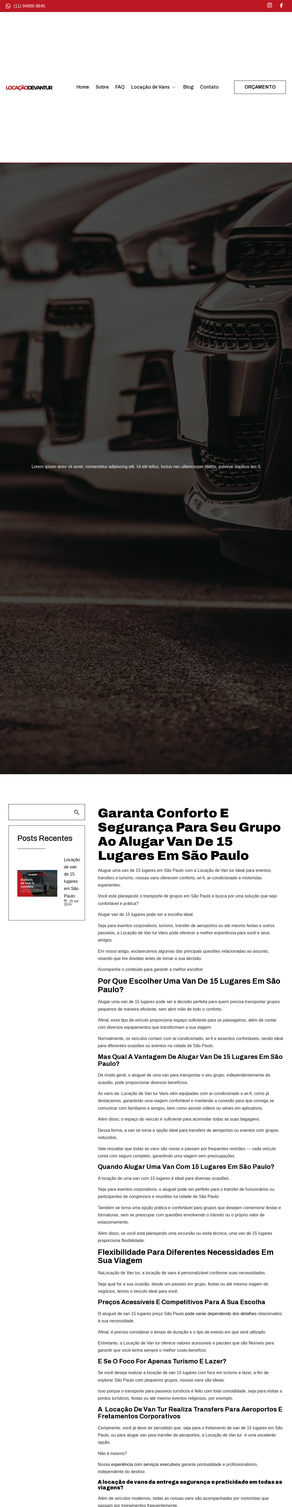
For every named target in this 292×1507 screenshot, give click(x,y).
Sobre (102, 87)
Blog (188, 87)
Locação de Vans (154, 87)
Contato (209, 87)
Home (82, 87)
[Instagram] (270, 5)
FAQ (120, 87)
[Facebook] (281, 5)
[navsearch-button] (47, 812)
